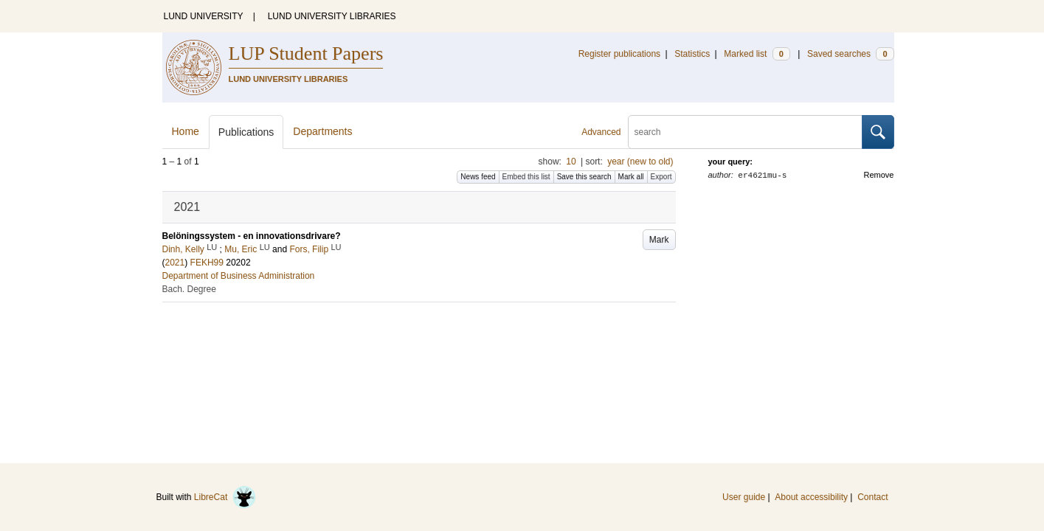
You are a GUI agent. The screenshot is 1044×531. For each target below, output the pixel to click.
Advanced (600, 132)
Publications (246, 132)
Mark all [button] (631, 177)
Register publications (619, 54)
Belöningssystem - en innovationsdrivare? (251, 236)
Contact (872, 497)
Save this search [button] (584, 177)
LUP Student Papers (306, 53)
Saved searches (850, 54)
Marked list (756, 54)
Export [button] (661, 177)
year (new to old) (640, 161)
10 (570, 161)
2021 (175, 262)
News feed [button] (477, 177)
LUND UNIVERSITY (203, 16)
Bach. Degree (189, 289)
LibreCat (225, 497)
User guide (743, 497)
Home (185, 131)
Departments (322, 131)
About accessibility (811, 497)
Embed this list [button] (526, 177)
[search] (745, 132)
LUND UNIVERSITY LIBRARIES (332, 16)
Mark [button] (659, 240)
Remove (879, 174)
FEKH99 (207, 262)
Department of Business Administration (238, 276)
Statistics (692, 54)
